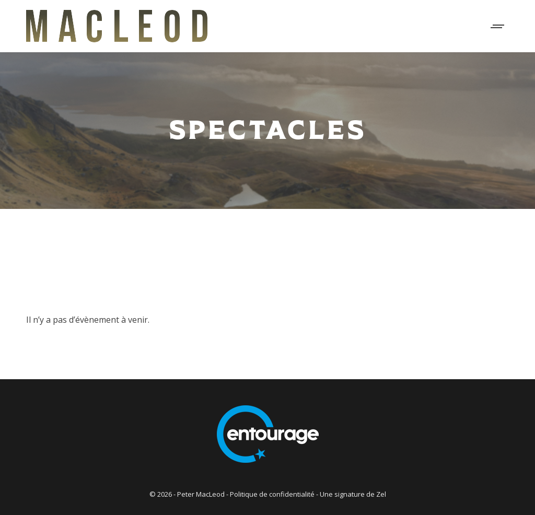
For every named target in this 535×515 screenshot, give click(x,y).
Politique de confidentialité (272, 494)
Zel (381, 494)
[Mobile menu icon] (498, 26)
